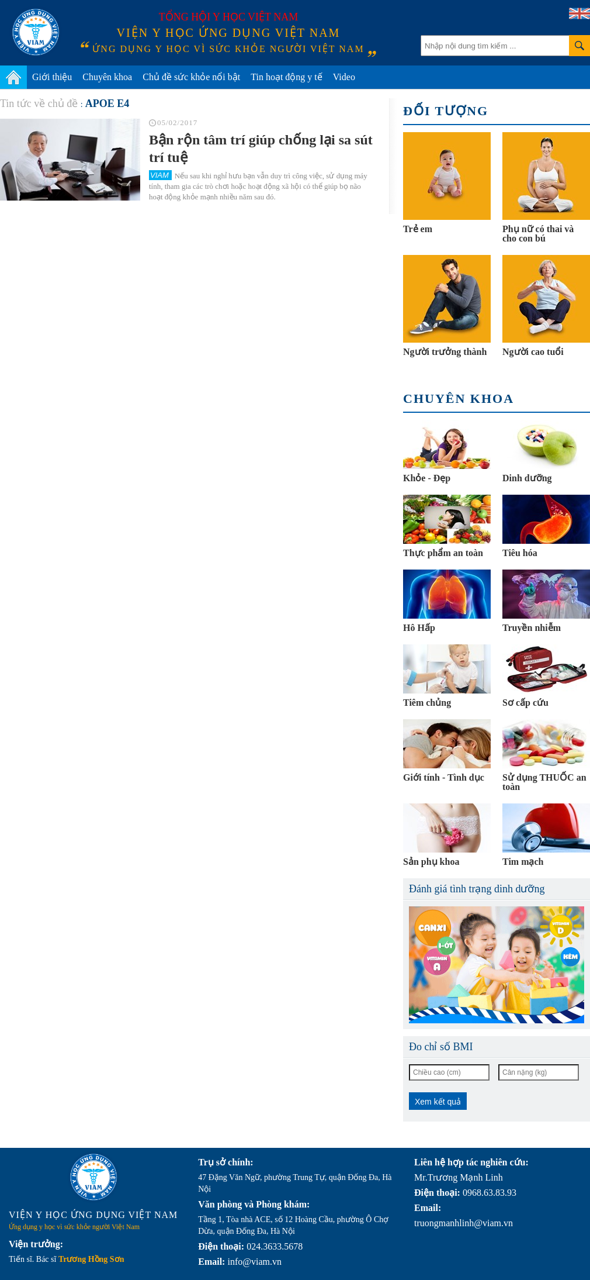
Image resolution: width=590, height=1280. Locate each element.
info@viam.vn (254, 1262)
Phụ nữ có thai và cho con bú (538, 233)
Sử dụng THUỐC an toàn (544, 782)
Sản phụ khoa (431, 862)
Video (344, 77)
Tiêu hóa (519, 553)
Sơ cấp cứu (525, 703)
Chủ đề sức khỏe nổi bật (191, 77)
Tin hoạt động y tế (286, 77)
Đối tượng (445, 110)
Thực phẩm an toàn (443, 553)
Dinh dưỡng (527, 478)
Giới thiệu (52, 77)
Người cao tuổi (533, 352)
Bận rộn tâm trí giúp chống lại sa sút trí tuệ (261, 148)
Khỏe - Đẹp (426, 478)
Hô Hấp (419, 628)
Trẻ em (417, 229)
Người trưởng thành (445, 352)
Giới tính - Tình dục (443, 777)
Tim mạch (522, 862)
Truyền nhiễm (531, 628)
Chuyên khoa (107, 77)
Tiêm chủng (427, 703)
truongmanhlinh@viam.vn (463, 1223)
